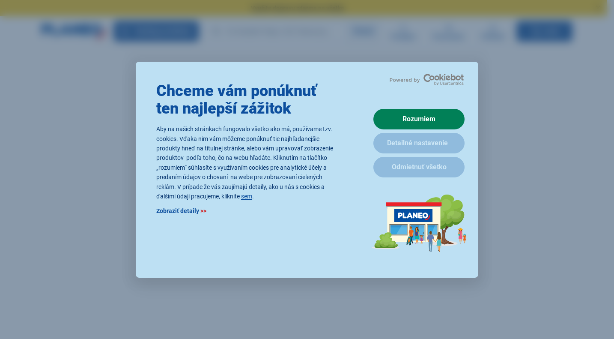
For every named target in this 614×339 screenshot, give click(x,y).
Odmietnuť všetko (419, 167)
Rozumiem (418, 119)
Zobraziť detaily (181, 210)
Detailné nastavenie (417, 143)
